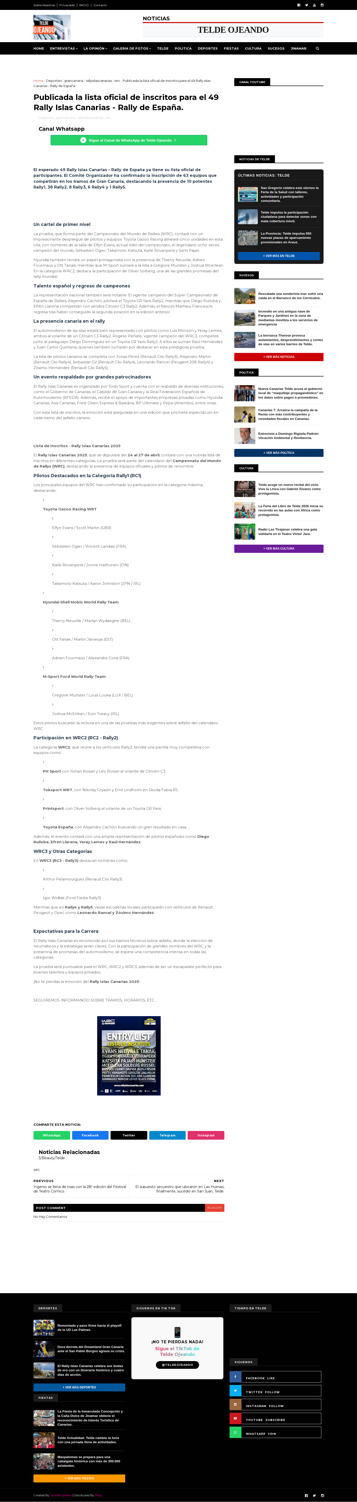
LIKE (271, 1378)
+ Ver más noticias (279, 357)
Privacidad (67, 5)
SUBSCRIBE (275, 1420)
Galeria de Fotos (130, 48)
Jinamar (298, 48)
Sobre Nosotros (44, 5)
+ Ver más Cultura (278, 548)
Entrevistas (62, 48)
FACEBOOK (255, 1378)
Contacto (100, 5)
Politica (183, 48)
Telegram (167, 1135)
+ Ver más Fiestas (79, 1478)
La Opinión (94, 48)
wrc (117, 81)
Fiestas (231, 48)
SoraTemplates (60, 1495)
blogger (215, 1207)
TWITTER (254, 1392)
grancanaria (73, 81)
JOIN (272, 1434)
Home (38, 48)
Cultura (253, 48)
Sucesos (276, 48)
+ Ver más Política (279, 453)
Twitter (128, 1135)
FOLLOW (272, 1392)
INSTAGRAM (256, 1406)
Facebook (90, 1135)
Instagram (206, 1135)
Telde (163, 48)
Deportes (208, 48)
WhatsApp (51, 1135)
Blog (98, 1495)
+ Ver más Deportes (79, 1387)
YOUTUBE (254, 1420)
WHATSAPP (256, 1434)
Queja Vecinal (50, 61)
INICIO (84, 5)
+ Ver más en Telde (279, 256)
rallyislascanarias (99, 81)
